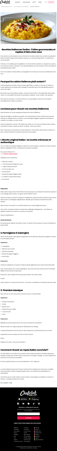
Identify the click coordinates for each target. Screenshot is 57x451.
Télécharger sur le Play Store (33, 399)
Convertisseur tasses (18, 441)
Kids (15, 438)
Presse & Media (27, 436)
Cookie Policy (30, 448)
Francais (36, 427)
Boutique (51, 2)
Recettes (17, 2)
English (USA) (37, 432)
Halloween (16, 434)
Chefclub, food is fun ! (6, 6)
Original (15, 439)
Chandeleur (16, 429)
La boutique (26, 429)
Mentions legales (27, 438)
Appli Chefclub (27, 434)
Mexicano (37, 436)
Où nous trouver (27, 431)
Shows (40, 2)
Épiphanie (16, 427)
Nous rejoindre (27, 441)
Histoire (25, 432)
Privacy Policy (23, 448)
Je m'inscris (28, 418)
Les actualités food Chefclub (21, 6)
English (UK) (37, 431)
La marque (26, 427)
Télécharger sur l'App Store (23, 399)
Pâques (15, 432)
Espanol (36, 434)
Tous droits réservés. (36, 446)
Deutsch (36, 429)
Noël (15, 436)
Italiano (36, 438)
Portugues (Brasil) (38, 439)
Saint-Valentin (17, 431)
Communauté (26, 2)
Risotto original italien (11, 154)
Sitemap (35, 448)
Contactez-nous (27, 439)
